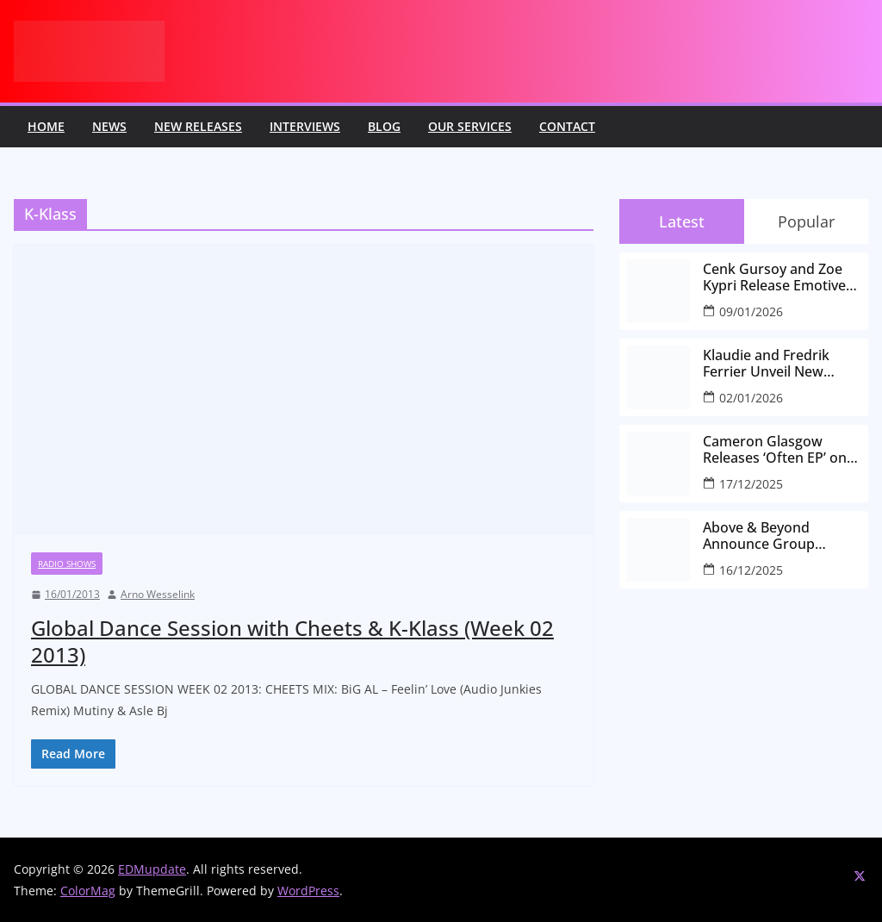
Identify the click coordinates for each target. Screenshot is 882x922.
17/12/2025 (751, 484)
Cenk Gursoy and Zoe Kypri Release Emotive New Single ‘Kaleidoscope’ (774, 277)
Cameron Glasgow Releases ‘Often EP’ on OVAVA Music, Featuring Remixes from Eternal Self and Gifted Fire (781, 449)
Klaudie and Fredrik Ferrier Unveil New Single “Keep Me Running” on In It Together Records (766, 363)
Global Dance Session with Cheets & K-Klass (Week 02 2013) (292, 641)
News (109, 126)
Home (46, 126)
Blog (384, 126)
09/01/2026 (751, 311)
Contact (567, 126)
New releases (198, 126)
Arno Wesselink (158, 594)
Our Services (470, 126)
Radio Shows (67, 564)
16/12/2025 (751, 570)
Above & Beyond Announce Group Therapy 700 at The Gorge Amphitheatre (770, 536)
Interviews (305, 126)
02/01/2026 (751, 397)
